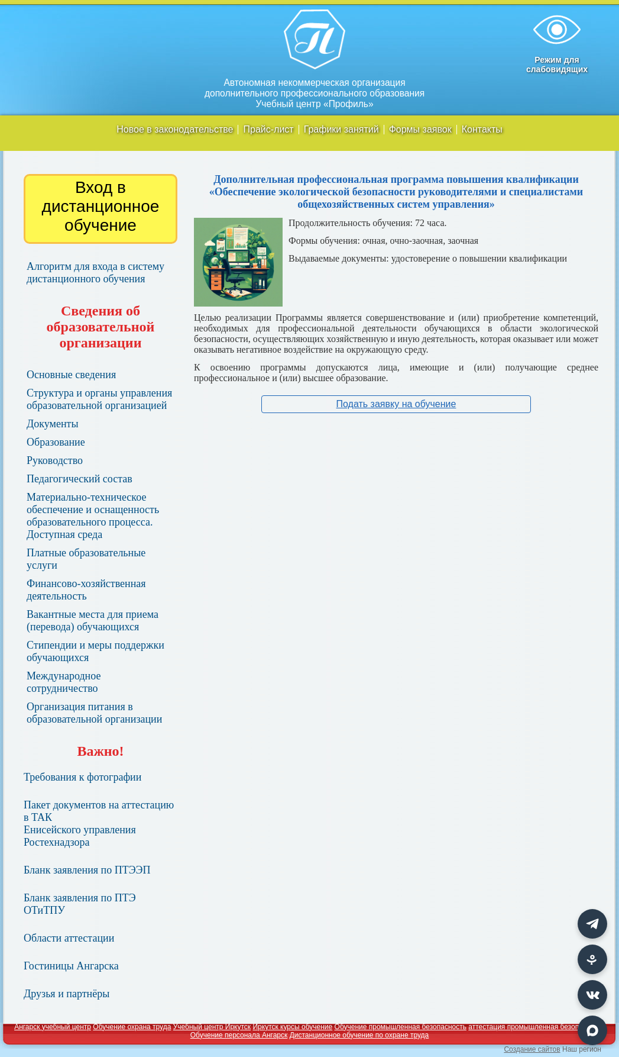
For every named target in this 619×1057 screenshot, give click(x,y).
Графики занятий (341, 129)
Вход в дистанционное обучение (101, 206)
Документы (53, 424)
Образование (56, 442)
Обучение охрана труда (132, 1027)
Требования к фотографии (82, 777)
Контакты (482, 129)
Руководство (55, 460)
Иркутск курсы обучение (292, 1027)
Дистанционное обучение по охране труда (359, 1035)
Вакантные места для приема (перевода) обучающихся (92, 620)
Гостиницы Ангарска (71, 966)
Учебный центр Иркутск (212, 1027)
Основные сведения (71, 375)
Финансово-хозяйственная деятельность (86, 590)
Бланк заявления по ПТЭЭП (87, 870)
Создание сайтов (532, 1049)
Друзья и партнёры (66, 994)
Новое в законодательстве (174, 129)
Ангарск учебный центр (52, 1027)
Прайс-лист (268, 129)
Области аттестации (69, 938)
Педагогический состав (79, 479)
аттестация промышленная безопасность (536, 1027)
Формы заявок (420, 129)
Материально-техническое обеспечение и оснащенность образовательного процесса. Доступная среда (93, 515)
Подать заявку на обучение (396, 404)
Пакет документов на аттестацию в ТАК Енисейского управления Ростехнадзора (99, 823)
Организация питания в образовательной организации (94, 713)
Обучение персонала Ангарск (239, 1035)
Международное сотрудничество (64, 682)
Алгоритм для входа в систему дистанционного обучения (95, 272)
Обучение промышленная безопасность (400, 1027)
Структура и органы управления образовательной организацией (99, 399)
